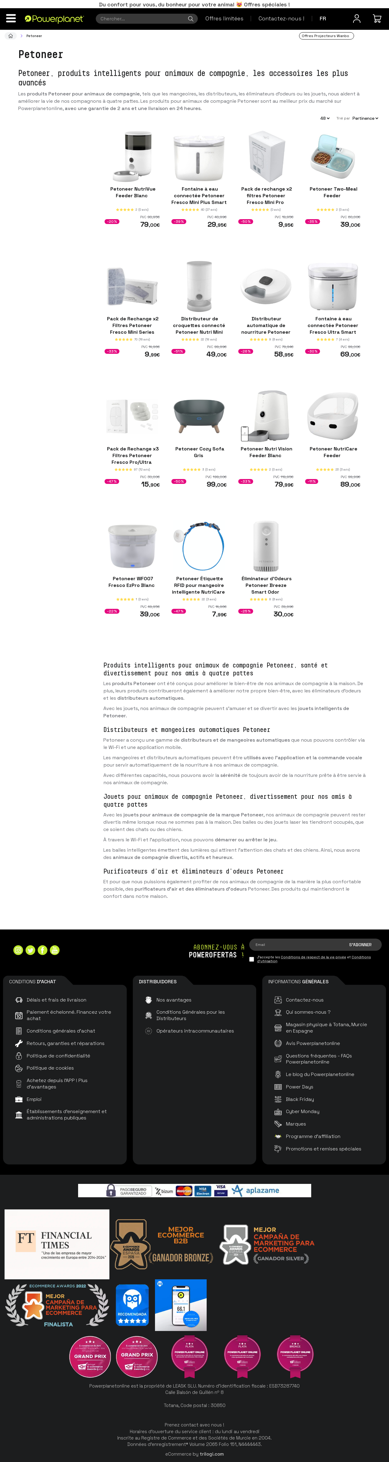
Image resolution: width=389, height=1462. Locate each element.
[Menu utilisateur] (356, 18)
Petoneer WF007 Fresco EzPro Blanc (132, 581)
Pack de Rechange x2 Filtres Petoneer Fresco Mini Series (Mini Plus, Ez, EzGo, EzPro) (132, 332)
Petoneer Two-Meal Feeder (332, 191)
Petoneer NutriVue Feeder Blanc (132, 191)
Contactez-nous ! (281, 18)
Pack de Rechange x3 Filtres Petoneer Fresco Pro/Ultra (132, 455)
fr (323, 18)
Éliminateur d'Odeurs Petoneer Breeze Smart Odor (266, 585)
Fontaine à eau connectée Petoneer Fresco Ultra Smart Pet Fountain (333, 329)
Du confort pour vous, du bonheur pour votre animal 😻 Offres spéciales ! (194, 4)
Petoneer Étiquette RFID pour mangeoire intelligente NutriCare (199, 585)
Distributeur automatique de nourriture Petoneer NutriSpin (266, 329)
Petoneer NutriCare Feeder (332, 451)
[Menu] (11, 18)
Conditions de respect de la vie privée (313, 957)
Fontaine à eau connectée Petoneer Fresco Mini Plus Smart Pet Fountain (199, 198)
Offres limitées (224, 18)
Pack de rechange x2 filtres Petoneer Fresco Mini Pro (266, 195)
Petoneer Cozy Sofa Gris (199, 451)
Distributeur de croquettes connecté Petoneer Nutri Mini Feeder (199, 329)
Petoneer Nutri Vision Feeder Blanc (265, 451)
